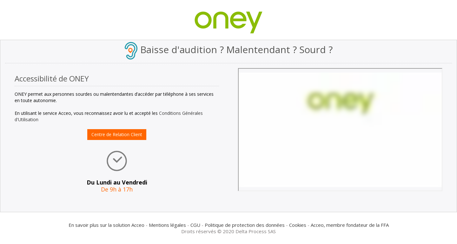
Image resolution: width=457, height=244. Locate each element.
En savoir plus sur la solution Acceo (106, 225)
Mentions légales (167, 225)
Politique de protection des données (245, 225)
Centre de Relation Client (116, 134)
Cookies (297, 225)
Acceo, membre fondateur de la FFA (350, 225)
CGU (195, 225)
